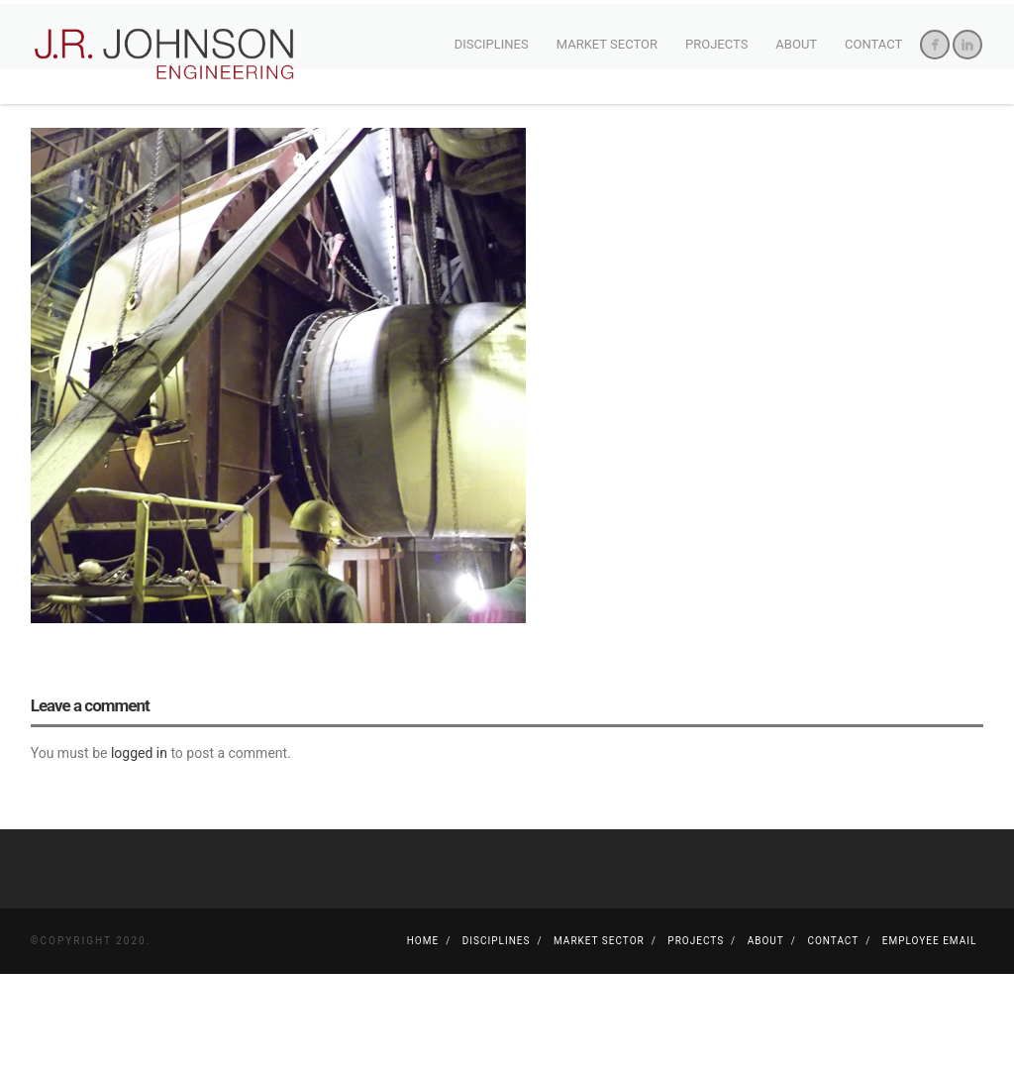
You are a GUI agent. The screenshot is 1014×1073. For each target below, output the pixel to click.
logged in (139, 853)
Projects (716, 44)
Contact (873, 44)
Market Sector (607, 44)
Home (423, 1039)
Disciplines (492, 44)
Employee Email (929, 1039)
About (796, 44)
